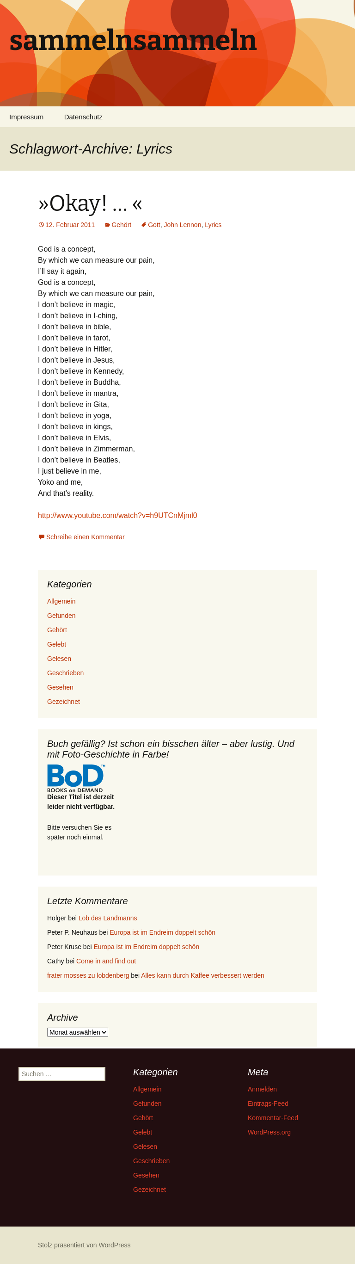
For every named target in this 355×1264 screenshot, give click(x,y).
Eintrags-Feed (268, 1103)
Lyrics (213, 224)
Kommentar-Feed (273, 1118)
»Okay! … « (90, 203)
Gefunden (61, 615)
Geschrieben (65, 673)
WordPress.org (269, 1132)
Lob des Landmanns (108, 918)
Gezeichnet (63, 701)
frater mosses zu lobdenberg (88, 975)
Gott (154, 224)
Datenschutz (83, 117)
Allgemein (61, 601)
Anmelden (262, 1089)
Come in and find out (106, 961)
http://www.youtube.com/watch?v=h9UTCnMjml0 (117, 515)
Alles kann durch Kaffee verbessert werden (202, 975)
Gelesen (59, 658)
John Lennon (182, 224)
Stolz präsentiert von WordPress (84, 1245)
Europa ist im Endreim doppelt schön (162, 932)
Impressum (26, 117)
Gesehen (60, 687)
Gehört (121, 224)
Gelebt (56, 644)
